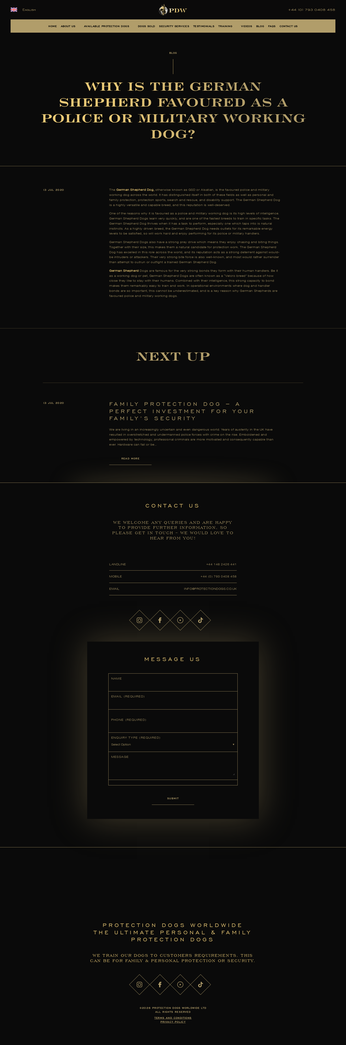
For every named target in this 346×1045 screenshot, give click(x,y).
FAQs (271, 26)
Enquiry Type (136, 738)
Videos (246, 26)
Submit (173, 798)
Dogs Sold (146, 26)
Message (120, 757)
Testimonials (203, 26)
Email (128, 696)
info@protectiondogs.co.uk (210, 589)
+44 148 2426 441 (221, 564)
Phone (129, 720)
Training (225, 26)
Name (116, 678)
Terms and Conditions (173, 1018)
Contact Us (289, 26)
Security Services (174, 26)
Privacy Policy (173, 1022)
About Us (68, 26)
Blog (260, 26)
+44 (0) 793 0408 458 (311, 9)
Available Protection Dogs (106, 26)
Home (52, 26)
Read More (130, 458)
